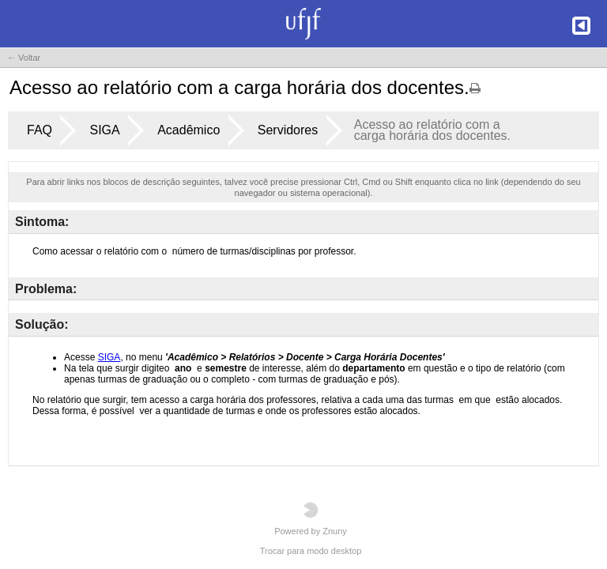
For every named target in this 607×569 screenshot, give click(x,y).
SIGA (104, 130)
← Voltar (23, 57)
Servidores (288, 130)
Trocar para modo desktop (311, 551)
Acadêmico (188, 130)
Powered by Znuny (310, 519)
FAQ (39, 130)
